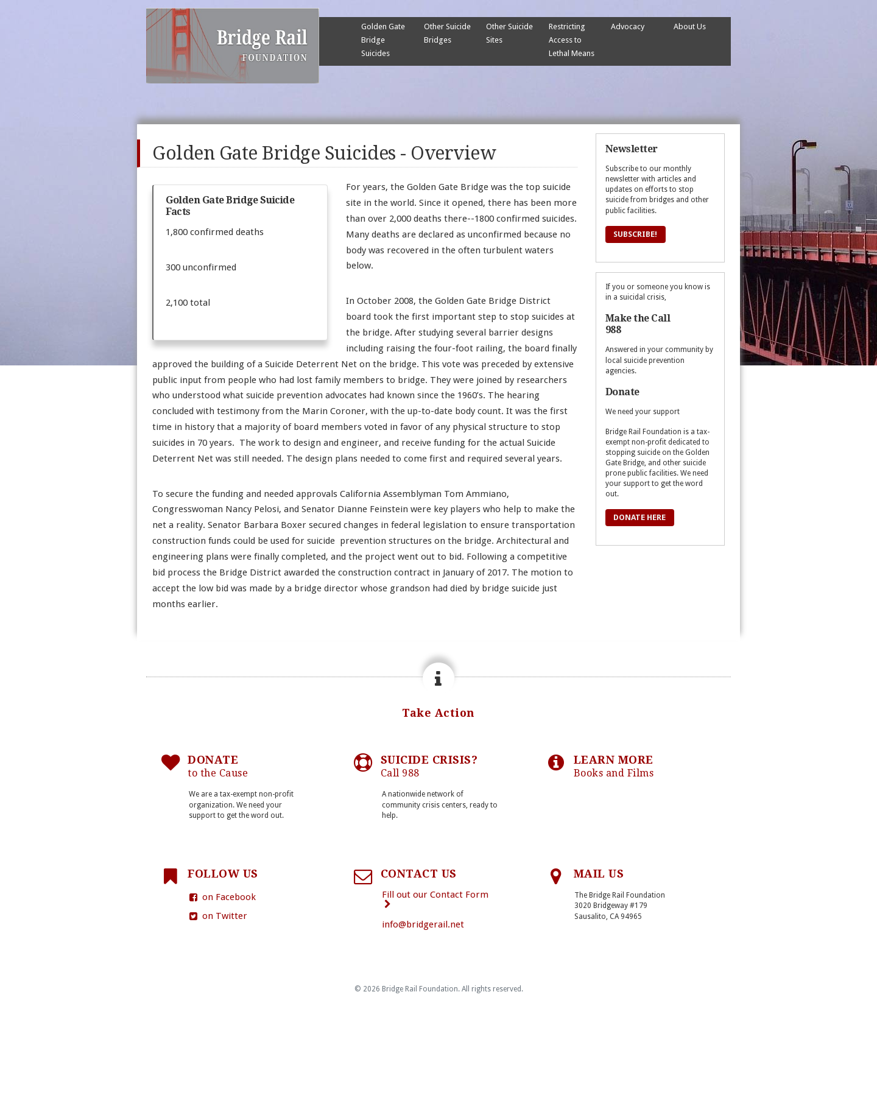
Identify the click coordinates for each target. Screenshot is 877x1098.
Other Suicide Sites (509, 33)
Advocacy (627, 26)
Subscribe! (635, 234)
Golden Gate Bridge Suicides (383, 40)
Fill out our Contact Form (435, 899)
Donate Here (639, 517)
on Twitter (217, 915)
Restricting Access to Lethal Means (571, 40)
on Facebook (222, 897)
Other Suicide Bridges (447, 33)
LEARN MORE (614, 766)
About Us (690, 26)
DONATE (218, 766)
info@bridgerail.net (423, 924)
